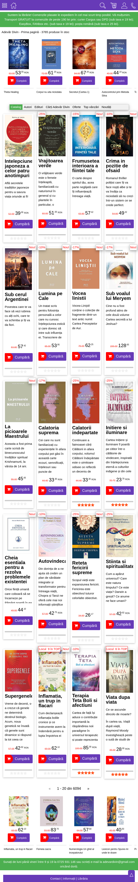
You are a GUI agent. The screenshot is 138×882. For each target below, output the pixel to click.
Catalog (16, 107)
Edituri (38, 107)
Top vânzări (91, 107)
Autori (28, 107)
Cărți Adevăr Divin (58, 107)
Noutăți (106, 107)
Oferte (76, 107)
